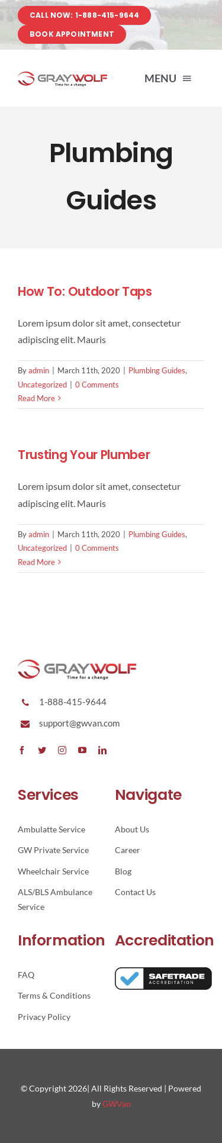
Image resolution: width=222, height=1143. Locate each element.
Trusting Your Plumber (84, 454)
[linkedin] (102, 750)
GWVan (116, 1104)
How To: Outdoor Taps (85, 291)
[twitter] (42, 750)
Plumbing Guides (156, 370)
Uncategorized (42, 384)
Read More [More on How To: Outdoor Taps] (36, 398)
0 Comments (97, 384)
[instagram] (62, 750)
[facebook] (22, 750)
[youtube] (82, 750)
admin (38, 370)
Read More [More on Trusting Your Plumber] (36, 562)
